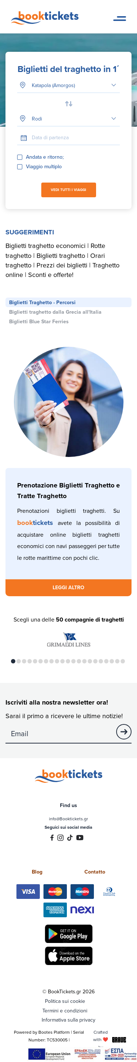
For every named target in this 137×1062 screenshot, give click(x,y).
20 (117, 661)
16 (95, 661)
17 (101, 661)
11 (68, 661)
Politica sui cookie (65, 1001)
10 (62, 661)
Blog (37, 871)
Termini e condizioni (64, 1010)
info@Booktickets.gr (68, 819)
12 (73, 661)
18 (106, 661)
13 (79, 661)
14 (84, 661)
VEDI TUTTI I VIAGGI (68, 189)
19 (112, 661)
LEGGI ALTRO (68, 587)
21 (123, 661)
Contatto (94, 871)
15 (90, 661)
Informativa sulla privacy (68, 1020)
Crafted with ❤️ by (109, 1039)
